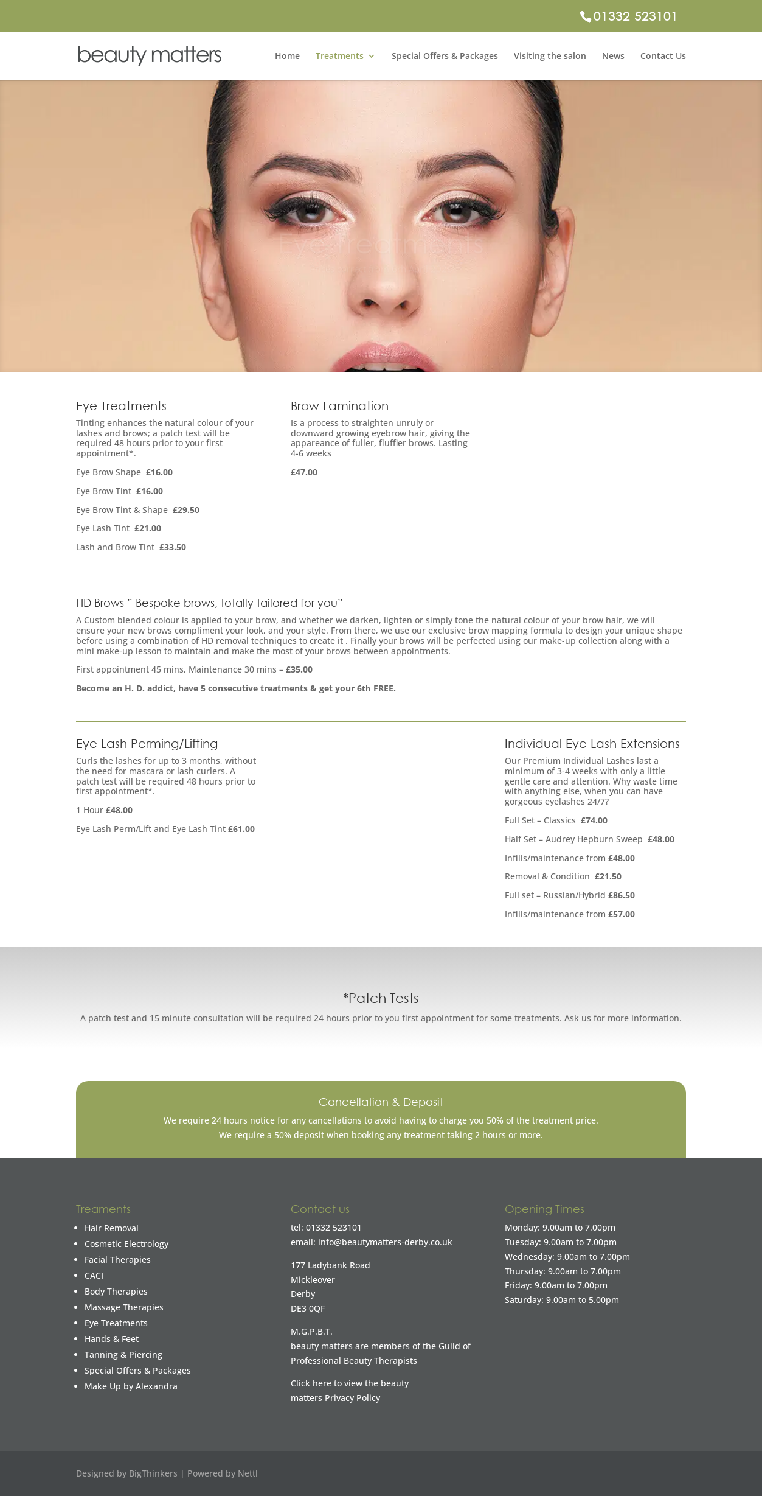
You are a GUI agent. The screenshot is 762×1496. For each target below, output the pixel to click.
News (613, 56)
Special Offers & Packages (445, 56)
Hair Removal (112, 1228)
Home (287, 56)
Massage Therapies (124, 1307)
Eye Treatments (116, 1323)
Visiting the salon (550, 56)
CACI (94, 1275)
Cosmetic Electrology (126, 1244)
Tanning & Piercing (123, 1354)
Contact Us (663, 56)
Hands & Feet (112, 1338)
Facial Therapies (118, 1259)
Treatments (340, 56)
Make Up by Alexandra (131, 1386)
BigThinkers (153, 1473)
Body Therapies (116, 1291)
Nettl (248, 1473)
